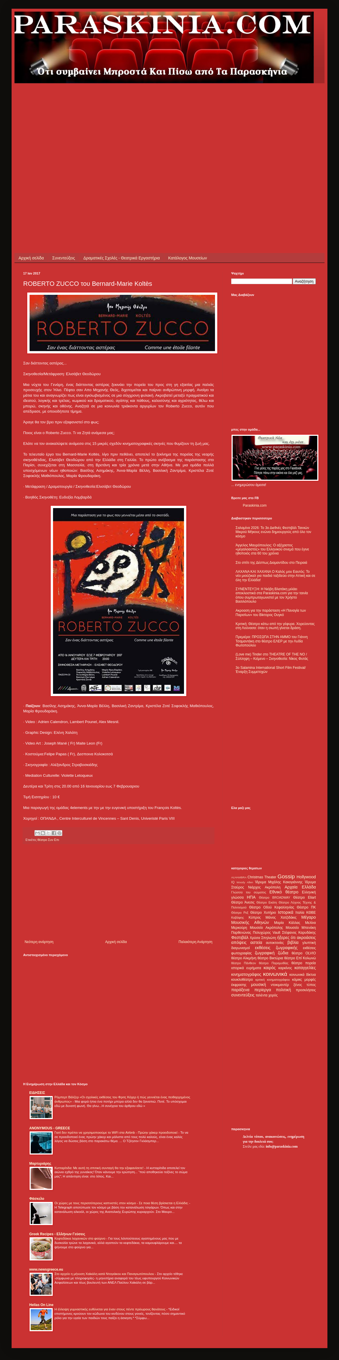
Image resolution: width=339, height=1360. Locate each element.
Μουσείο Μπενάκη (301, 928)
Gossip (286, 876)
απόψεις (239, 942)
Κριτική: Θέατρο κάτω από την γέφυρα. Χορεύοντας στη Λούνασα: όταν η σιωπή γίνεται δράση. (275, 626)
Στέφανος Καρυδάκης (299, 933)
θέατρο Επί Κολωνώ (300, 958)
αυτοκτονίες (275, 943)
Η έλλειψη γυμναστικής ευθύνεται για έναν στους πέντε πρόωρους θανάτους (110, 1309)
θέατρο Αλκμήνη (243, 958)
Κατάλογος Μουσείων (187, 258)
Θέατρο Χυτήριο (263, 913)
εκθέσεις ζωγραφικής (276, 947)
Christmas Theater (261, 877)
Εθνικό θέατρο (283, 892)
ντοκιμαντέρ (280, 985)
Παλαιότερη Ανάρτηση (195, 942)
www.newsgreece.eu (46, 1269)
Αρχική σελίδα (31, 258)
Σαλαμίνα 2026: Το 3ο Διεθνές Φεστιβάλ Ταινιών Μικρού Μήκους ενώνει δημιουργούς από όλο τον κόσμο (273, 532)
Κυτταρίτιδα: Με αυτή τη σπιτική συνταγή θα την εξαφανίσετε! (99, 1168)
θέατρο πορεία (303, 963)
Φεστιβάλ (239, 937)
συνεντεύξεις (243, 995)
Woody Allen (244, 882)
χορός (273, 995)
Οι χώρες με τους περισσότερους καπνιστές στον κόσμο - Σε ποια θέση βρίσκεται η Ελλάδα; (121, 1203)
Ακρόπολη (273, 887)
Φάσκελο (36, 1199)
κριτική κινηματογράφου (272, 979)
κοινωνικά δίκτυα (302, 975)
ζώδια (283, 953)
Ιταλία (300, 913)
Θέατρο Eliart (304, 897)
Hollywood (306, 877)
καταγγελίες (305, 967)
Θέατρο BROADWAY (274, 897)
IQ (232, 882)
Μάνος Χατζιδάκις (280, 917)
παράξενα (240, 989)
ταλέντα (261, 995)
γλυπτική (309, 943)
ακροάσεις (306, 937)
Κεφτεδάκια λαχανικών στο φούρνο (80, 1238)
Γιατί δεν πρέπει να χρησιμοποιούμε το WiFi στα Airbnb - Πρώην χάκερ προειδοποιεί (116, 1132)
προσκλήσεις (306, 990)
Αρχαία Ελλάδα (300, 887)
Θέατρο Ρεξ (239, 912)
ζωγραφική (265, 953)
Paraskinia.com (255, 505)
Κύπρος (255, 917)
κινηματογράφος (246, 974)
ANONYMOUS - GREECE (49, 1128)
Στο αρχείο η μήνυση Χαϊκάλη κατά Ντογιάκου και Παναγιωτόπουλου (104, 1274)
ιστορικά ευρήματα (246, 968)
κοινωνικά (275, 974)
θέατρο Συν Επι (48, 839)
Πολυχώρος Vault (266, 933)
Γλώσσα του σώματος (248, 892)
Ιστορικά (285, 912)
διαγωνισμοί (240, 948)
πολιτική (283, 989)
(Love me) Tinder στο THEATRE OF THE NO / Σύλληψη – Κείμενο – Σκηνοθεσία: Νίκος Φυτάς (272, 656)
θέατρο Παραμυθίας (274, 963)
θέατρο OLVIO (303, 953)
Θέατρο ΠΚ (306, 907)
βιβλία (292, 942)
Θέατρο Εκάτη (266, 902)
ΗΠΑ (251, 897)
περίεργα (262, 989)
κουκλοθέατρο (242, 980)
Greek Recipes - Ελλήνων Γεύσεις (57, 1234)
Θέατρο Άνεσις (243, 902)
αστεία (256, 942)
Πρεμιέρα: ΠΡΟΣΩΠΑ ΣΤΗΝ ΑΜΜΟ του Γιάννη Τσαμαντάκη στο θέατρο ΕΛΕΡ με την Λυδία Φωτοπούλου (272, 641)
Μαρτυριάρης (40, 1164)
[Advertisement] (56, 139)
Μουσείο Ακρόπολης (266, 928)
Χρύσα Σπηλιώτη (263, 938)
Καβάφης (237, 917)
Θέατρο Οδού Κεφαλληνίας (271, 907)
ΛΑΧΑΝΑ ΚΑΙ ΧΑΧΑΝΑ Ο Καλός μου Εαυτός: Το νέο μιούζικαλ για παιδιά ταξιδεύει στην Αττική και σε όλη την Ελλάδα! (275, 576)
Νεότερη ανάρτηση (39, 942)
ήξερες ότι (286, 937)
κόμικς (297, 980)
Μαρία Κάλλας (287, 923)
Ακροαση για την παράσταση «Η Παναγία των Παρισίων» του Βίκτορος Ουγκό (271, 612)
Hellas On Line (41, 1305)
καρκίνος (285, 968)
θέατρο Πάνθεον (243, 963)
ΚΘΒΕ (311, 913)
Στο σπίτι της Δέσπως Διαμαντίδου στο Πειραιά (271, 563)
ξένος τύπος (305, 985)
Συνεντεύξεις (63, 258)
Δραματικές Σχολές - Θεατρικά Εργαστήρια (121, 258)
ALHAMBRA (239, 877)
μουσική (258, 984)
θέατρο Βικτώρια (270, 958)
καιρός (270, 967)
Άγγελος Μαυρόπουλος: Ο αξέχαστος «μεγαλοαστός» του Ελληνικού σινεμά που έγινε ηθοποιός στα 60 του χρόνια (272, 549)
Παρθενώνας (241, 933)
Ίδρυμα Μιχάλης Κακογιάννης (278, 882)
